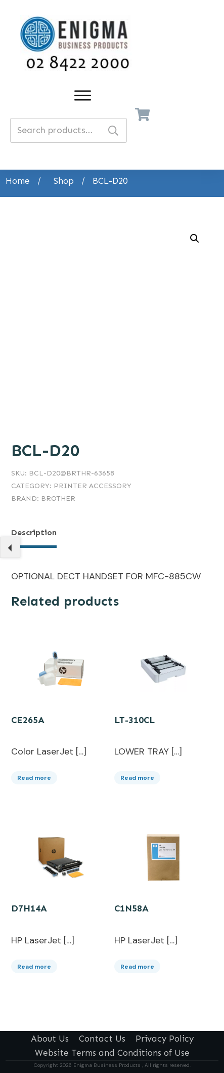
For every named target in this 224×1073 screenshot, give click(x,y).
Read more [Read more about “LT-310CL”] (137, 775)
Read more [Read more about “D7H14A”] (34, 964)
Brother (58, 498)
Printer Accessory (92, 486)
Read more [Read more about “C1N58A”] (137, 964)
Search (113, 130)
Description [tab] (34, 532)
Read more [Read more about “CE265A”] (34, 775)
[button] (195, 238)
